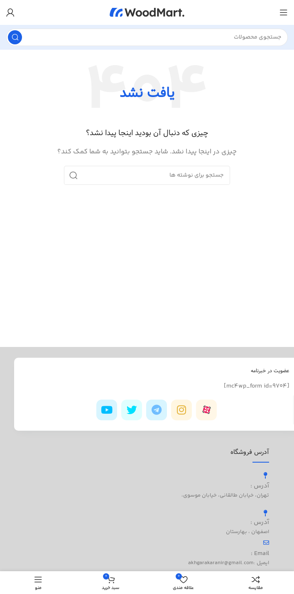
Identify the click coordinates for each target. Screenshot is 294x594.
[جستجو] (147, 37)
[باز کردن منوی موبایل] (283, 12)
